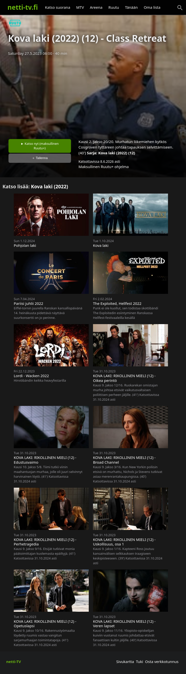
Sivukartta (125, 661)
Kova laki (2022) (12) (116, 152)
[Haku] (180, 8)
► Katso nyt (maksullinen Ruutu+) (40, 145)
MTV (80, 7)
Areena (96, 7)
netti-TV (13, 661)
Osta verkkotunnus (161, 661)
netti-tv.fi (23, 7)
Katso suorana (57, 7)
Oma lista (152, 7)
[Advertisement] (93, 96)
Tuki (139, 661)
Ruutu (113, 7)
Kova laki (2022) (49, 186)
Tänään (131, 7)
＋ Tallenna (40, 158)
